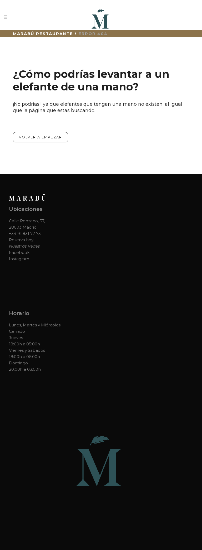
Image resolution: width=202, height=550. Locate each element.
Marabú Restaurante (43, 33)
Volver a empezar (40, 137)
